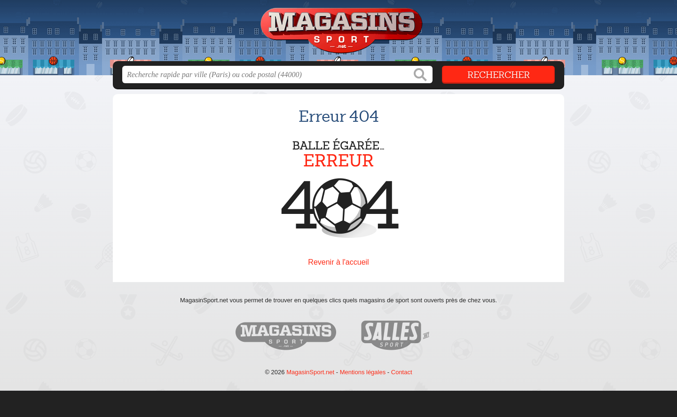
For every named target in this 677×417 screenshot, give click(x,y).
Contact (401, 372)
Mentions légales (363, 372)
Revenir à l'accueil (338, 262)
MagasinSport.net (310, 372)
